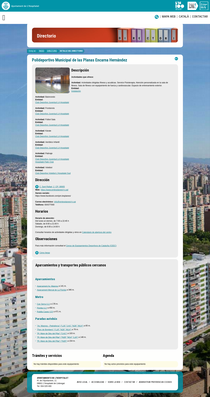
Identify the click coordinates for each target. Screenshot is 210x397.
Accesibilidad (97, 382)
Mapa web (169, 16)
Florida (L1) (42, 308)
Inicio (41, 51)
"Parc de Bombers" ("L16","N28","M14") (54, 329)
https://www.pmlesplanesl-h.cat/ (54, 190)
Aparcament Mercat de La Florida (51, 290)
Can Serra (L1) (43, 304)
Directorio (52, 51)
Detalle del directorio (71, 51)
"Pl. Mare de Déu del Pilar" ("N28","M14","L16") (57, 337)
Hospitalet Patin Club (44, 162)
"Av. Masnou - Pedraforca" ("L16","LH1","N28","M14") (60, 326)
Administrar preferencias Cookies (155, 382)
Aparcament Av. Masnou (47, 286)
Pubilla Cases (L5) (45, 311)
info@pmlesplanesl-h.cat (65, 202)
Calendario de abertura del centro (96, 232)
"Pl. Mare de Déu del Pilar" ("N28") (52, 341)
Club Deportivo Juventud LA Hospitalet (52, 102)
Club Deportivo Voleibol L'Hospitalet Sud (53, 173)
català (184, 16)
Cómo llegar (44, 253)
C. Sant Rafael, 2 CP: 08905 (52, 187)
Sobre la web (114, 382)
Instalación (76, 91)
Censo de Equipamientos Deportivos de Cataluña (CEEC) (91, 246)
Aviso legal (82, 382)
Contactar (200, 16)
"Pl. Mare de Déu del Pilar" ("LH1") (52, 333)
